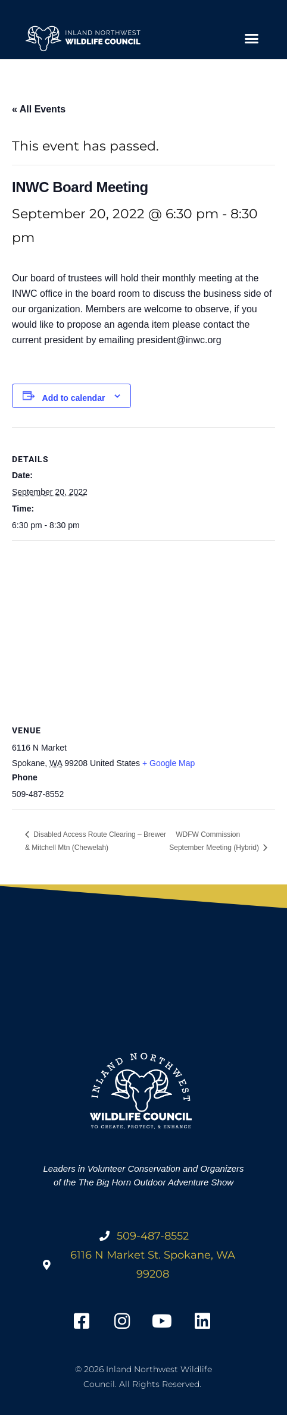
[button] (251, 38)
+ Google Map (168, 763)
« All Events (38, 109)
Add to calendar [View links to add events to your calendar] (73, 398)
